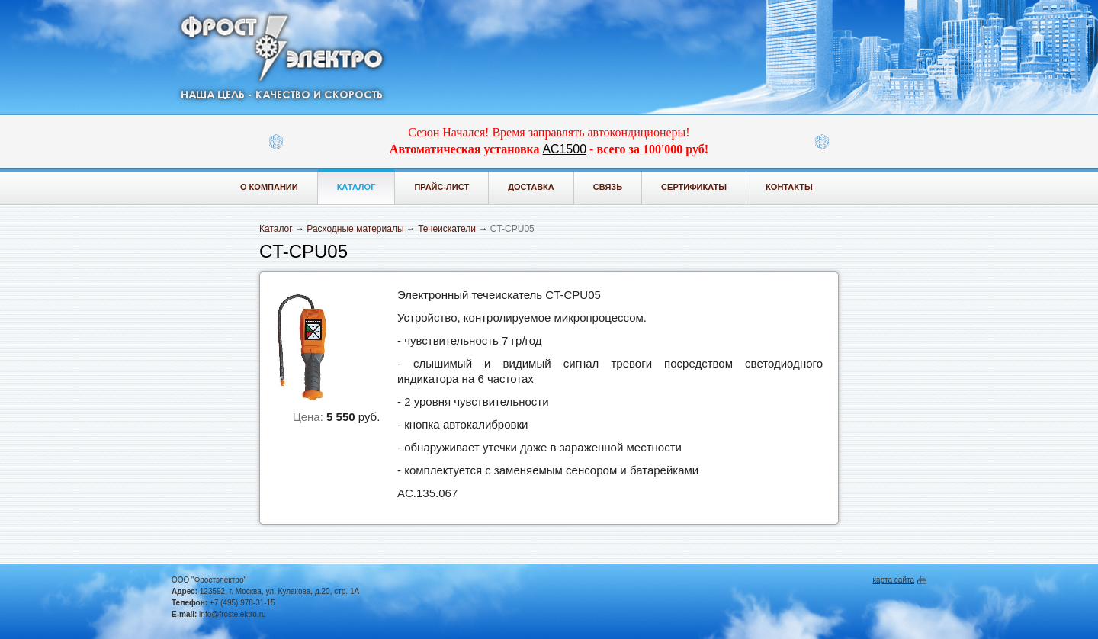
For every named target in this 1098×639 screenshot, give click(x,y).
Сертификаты (694, 186)
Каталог (356, 186)
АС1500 (564, 149)
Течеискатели (447, 228)
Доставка (531, 186)
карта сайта (893, 580)
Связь (607, 186)
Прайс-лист (441, 186)
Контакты (789, 186)
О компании (269, 186)
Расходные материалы (355, 228)
